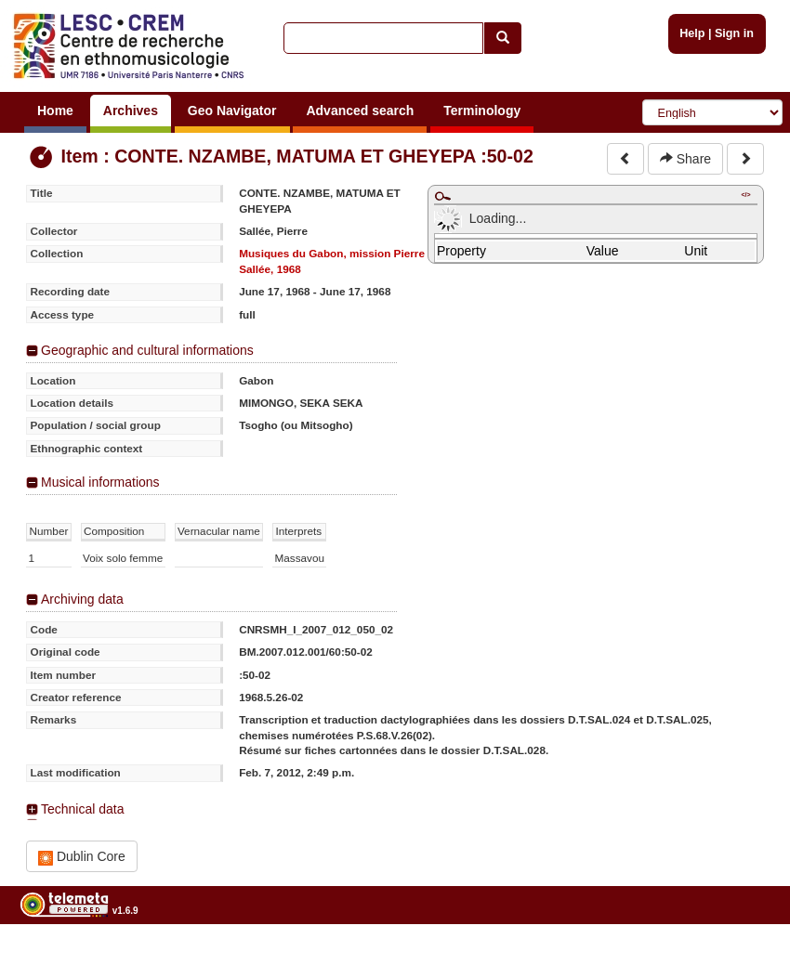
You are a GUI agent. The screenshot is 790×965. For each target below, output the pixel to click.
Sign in (734, 33)
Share (685, 158)
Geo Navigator (232, 110)
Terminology (481, 110)
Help (691, 33)
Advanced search (360, 110)
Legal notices (744, 958)
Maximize (442, 196)
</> (745, 194)
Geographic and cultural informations (147, 350)
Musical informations (100, 482)
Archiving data (82, 599)
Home (55, 110)
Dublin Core (81, 857)
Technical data (83, 809)
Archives (130, 110)
